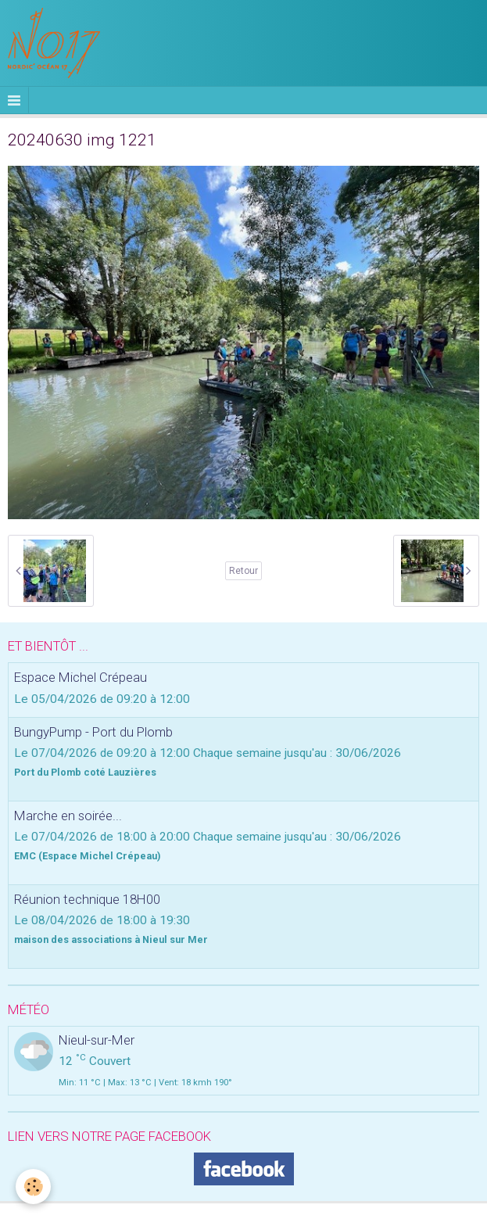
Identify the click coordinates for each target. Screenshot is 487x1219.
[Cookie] (33, 1186)
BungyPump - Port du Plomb (93, 732)
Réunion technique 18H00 (87, 899)
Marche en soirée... (68, 815)
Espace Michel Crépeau (80, 678)
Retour (243, 570)
